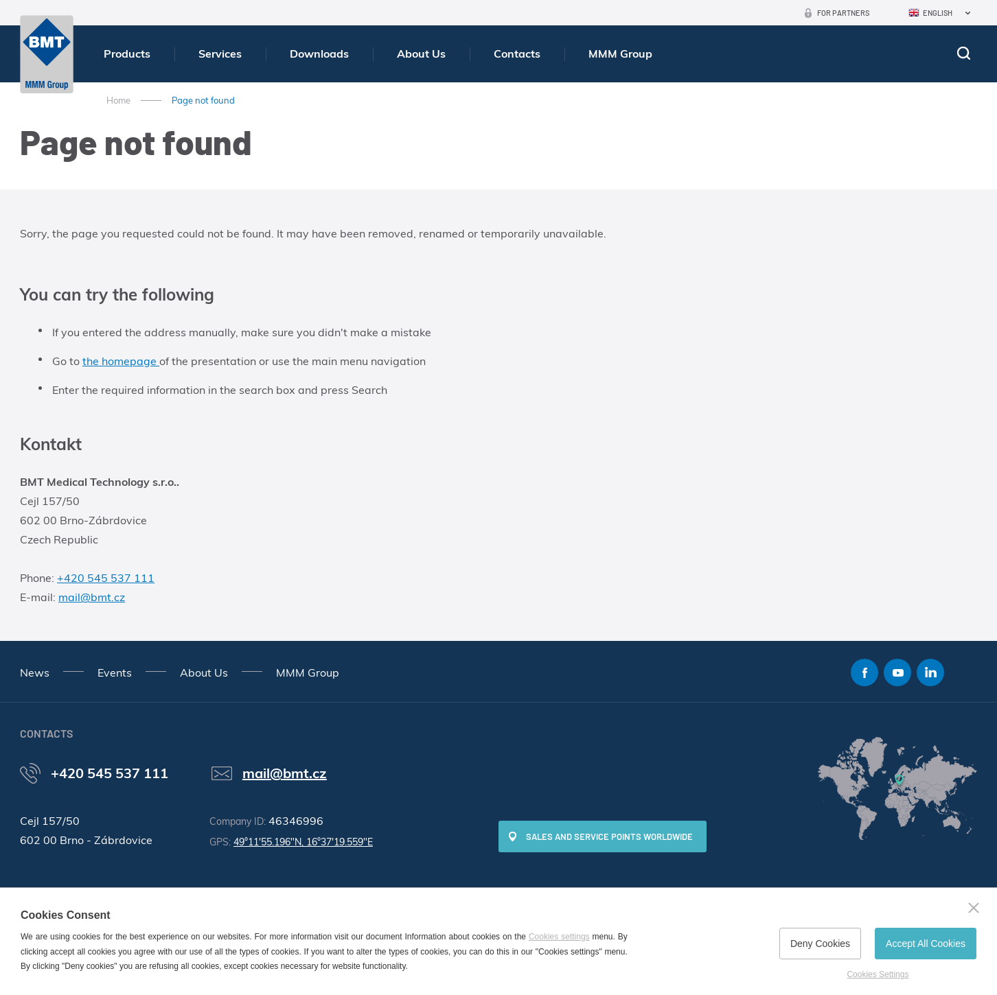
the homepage (120, 361)
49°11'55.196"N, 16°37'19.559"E (303, 842)
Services (220, 53)
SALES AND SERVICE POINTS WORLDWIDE (609, 836)
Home (118, 100)
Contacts (517, 53)
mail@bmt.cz (91, 597)
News (34, 672)
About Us (421, 53)
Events (115, 672)
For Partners (843, 12)
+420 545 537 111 (105, 578)
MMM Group (620, 53)
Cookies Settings (877, 974)
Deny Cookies (820, 943)
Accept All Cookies (925, 943)
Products (127, 53)
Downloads (319, 53)
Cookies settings (559, 936)
